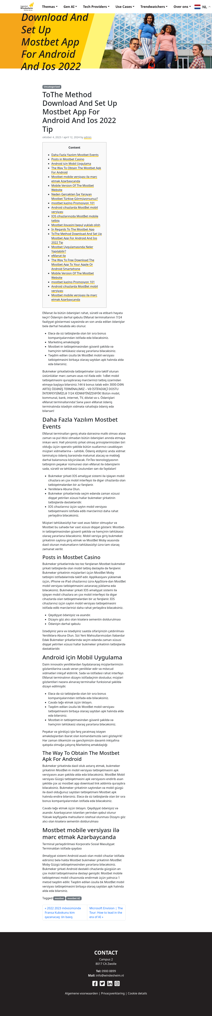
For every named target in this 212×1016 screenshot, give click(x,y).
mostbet (59, 896)
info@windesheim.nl (110, 975)
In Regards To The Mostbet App (72, 227)
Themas (40, 5)
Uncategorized (52, 84)
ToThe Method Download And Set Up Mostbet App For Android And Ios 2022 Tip (76, 235)
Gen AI (62, 5)
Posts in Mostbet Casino (67, 157)
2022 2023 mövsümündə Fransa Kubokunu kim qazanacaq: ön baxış (63, 910)
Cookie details (137, 993)
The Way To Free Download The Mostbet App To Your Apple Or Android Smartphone (72, 262)
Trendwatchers (150, 5)
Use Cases (120, 5)
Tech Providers (90, 5)
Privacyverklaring (113, 993)
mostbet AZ (73, 896)
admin (87, 135)
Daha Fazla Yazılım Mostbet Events (75, 152)
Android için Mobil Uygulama (71, 161)
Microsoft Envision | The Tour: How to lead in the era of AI (106, 910)
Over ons (180, 5)
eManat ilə (58, 253)
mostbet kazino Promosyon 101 (73, 201)
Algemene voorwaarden (81, 993)
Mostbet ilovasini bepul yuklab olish (75, 223)
